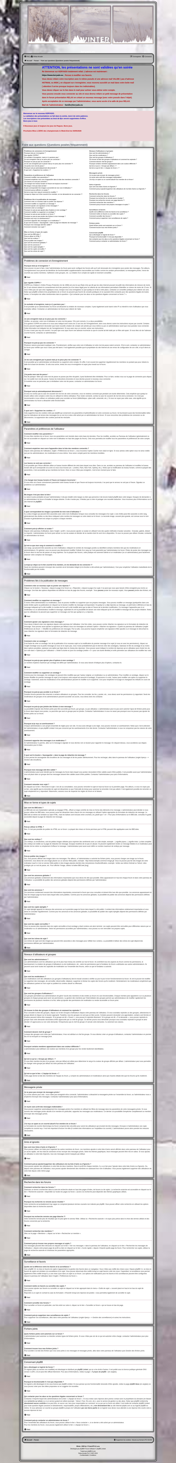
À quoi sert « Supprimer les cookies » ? (37, 170)
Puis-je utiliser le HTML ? (32, 236)
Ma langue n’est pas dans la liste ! (35, 186)
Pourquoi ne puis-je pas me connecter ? (37, 161)
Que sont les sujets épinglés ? (34, 247)
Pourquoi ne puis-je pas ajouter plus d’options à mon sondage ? (45, 210)
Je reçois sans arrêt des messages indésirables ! (105, 177)
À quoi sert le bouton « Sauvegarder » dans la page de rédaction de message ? (50, 222)
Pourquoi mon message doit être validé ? (38, 225)
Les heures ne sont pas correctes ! (35, 181)
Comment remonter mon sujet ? (35, 227)
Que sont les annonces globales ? (35, 242)
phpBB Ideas (134, 1384)
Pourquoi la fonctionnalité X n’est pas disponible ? (106, 237)
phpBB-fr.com (91, 1451)
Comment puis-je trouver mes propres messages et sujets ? (109, 204)
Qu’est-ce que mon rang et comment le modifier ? (40, 192)
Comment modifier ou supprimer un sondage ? (39, 212)
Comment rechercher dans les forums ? (102, 196)
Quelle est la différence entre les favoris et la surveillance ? (109, 212)
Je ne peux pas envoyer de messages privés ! (104, 175)
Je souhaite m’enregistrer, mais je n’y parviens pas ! (41, 157)
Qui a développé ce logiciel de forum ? (102, 235)
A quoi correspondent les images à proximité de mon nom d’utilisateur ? (48, 188)
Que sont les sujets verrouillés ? (35, 249)
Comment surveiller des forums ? (100, 216)
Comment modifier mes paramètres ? (36, 177)
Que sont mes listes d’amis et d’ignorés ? (103, 186)
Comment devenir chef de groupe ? (101, 161)
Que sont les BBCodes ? (32, 234)
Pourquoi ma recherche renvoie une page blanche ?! (106, 200)
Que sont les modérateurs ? (98, 155)
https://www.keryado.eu (52, 75)
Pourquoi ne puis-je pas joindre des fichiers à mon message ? (45, 216)
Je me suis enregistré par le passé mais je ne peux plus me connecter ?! (48, 163)
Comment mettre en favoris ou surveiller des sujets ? (107, 214)
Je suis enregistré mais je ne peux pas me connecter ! (42, 159)
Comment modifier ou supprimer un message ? (40, 204)
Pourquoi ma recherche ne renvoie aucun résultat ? (106, 198)
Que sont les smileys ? (31, 238)
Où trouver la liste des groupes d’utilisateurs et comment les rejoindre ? (113, 159)
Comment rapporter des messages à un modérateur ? (42, 220)
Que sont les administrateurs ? (99, 153)
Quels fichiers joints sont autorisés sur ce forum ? (105, 225)
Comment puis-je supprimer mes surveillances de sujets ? (108, 218)
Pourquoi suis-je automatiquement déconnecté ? (40, 168)
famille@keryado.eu (74, 105)
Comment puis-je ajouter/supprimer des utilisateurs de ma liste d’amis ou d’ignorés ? (117, 189)
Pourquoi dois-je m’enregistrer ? (35, 153)
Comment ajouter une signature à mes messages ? (41, 206)
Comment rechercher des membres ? (101, 202)
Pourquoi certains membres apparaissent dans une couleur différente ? (113, 163)
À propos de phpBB (99, 1372)
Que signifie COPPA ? (31, 155)
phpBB (38, 502)
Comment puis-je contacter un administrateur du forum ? (108, 241)
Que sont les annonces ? (32, 245)
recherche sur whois (34, 1401)
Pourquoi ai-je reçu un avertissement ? (37, 218)
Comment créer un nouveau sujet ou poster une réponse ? (43, 201)
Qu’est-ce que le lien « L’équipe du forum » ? (104, 168)
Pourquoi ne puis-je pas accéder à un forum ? (39, 214)
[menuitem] (27, 56)
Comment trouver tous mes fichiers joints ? (103, 227)
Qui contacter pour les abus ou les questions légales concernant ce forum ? (114, 239)
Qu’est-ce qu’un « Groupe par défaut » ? (102, 166)
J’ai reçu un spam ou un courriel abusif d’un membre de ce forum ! (111, 179)
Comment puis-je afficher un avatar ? (36, 190)
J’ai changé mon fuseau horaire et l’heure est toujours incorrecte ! (46, 183)
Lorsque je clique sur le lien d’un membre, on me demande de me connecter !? (53, 194)
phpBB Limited (82, 1369)
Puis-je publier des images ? (33, 240)
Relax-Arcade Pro (83, 1453)
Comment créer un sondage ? (34, 208)
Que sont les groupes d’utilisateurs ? (101, 157)
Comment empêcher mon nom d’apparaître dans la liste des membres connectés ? (52, 179)
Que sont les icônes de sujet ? (34, 251)
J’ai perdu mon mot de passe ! (34, 166)
